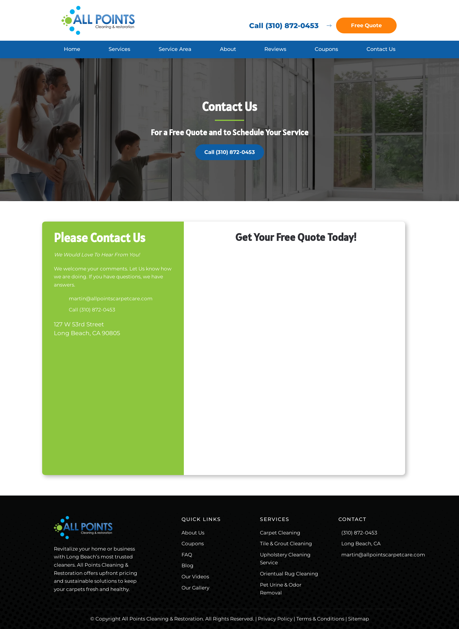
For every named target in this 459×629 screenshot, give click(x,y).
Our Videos (195, 577)
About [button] (228, 49)
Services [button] (119, 49)
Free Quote (366, 25)
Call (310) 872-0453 (283, 25)
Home (72, 49)
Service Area (175, 49)
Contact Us (380, 49)
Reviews (275, 49)
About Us (192, 533)
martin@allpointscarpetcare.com (111, 298)
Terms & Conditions (320, 619)
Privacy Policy (275, 619)
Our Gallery (195, 588)
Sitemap (358, 619)
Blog (187, 565)
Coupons (326, 49)
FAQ (186, 555)
